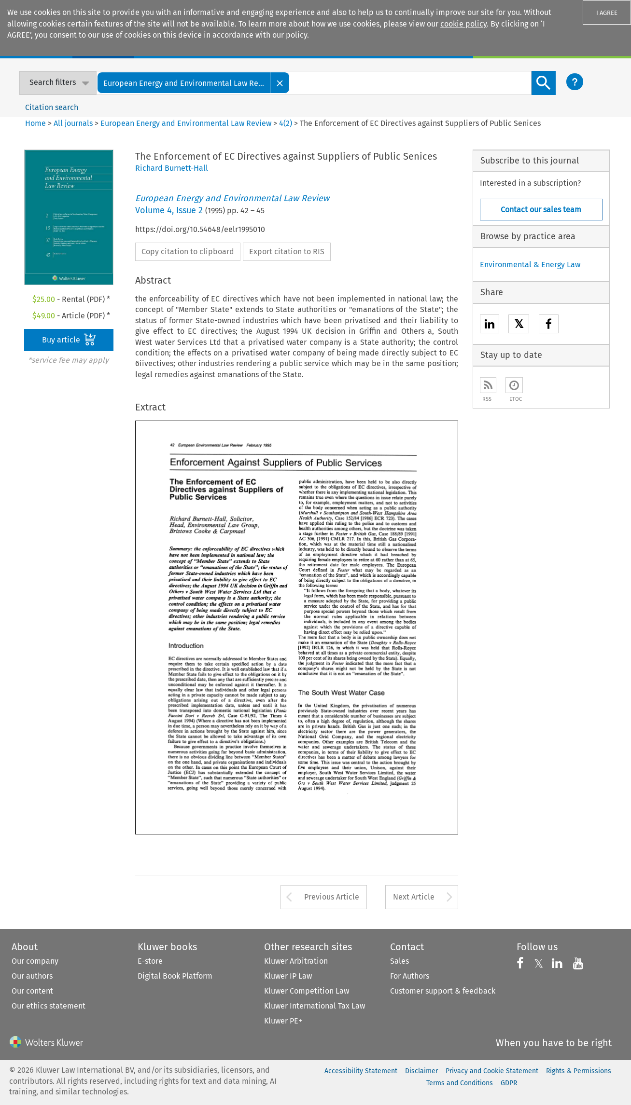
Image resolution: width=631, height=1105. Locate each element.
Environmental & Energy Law (530, 264)
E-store (150, 961)
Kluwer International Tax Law (314, 1005)
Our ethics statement (48, 1005)
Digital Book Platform (175, 976)
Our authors (32, 976)
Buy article (69, 339)
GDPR (509, 1083)
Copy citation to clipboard (187, 251)
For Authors (409, 976)
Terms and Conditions (459, 1083)
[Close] (280, 83)
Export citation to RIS (286, 251)
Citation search (51, 107)
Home (35, 123)
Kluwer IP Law (288, 976)
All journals (74, 123)
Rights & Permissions (578, 1071)
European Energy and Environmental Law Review (185, 123)
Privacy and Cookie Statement (492, 1071)
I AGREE (606, 12)
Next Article (414, 896)
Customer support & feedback (442, 991)
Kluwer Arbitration (296, 961)
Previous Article (331, 896)
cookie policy (463, 23)
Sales (399, 961)
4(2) (285, 123)
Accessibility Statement (360, 1071)
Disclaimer (421, 1071)
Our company (35, 961)
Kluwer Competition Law (306, 991)
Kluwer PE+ (283, 1020)
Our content (32, 991)
